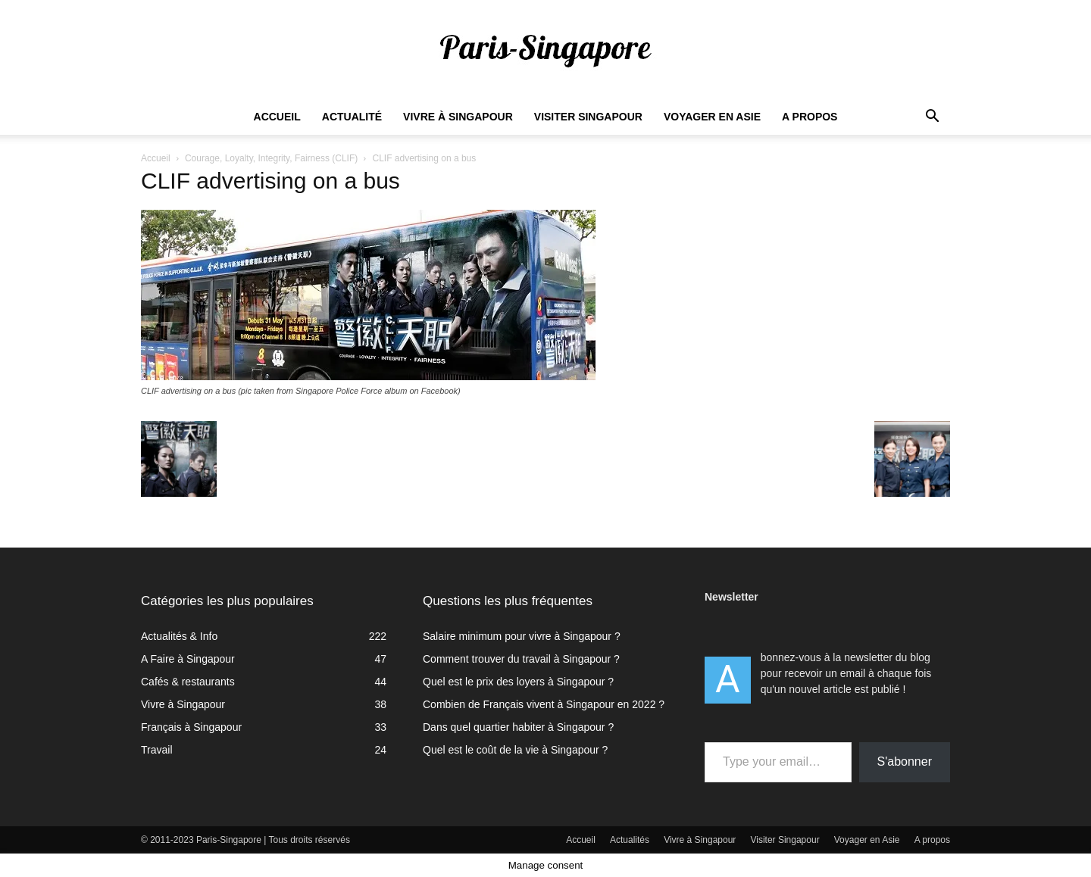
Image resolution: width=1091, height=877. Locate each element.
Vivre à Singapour (458, 117)
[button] (932, 118)
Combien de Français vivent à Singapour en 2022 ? (543, 704)
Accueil (277, 117)
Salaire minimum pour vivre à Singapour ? (522, 636)
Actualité (352, 117)
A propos (809, 117)
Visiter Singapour (588, 117)
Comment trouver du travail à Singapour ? (521, 659)
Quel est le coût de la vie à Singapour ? (515, 750)
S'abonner (904, 761)
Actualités (629, 840)
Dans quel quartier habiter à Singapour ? (518, 727)
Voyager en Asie (712, 117)
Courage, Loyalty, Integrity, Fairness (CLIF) (271, 158)
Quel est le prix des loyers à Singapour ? (518, 682)
